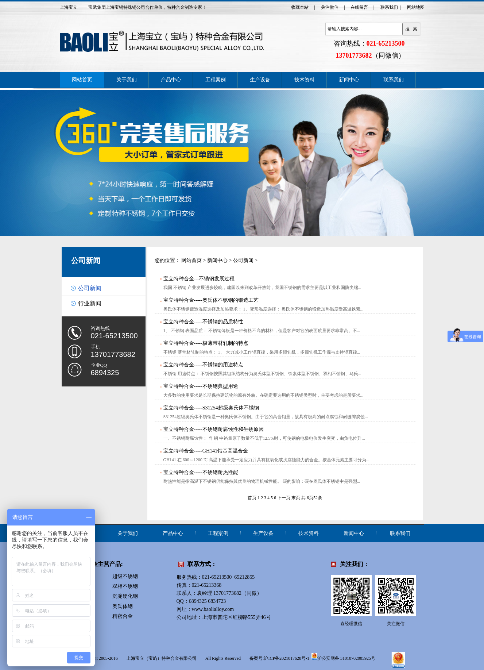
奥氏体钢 (122, 606)
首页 (252, 497)
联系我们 (389, 7)
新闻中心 (349, 79)
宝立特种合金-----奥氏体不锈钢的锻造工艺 (211, 300)
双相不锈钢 (125, 586)
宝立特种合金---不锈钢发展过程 (199, 278)
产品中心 (171, 79)
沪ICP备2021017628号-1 (286, 658)
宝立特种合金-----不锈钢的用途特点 (203, 364)
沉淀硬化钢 (125, 596)
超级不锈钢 (125, 576)
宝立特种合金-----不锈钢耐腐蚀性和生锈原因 (213, 429)
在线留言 (359, 7)
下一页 (283, 497)
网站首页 (82, 79)
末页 (295, 497)
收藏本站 (300, 7)
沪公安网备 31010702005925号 (343, 656)
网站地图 (416, 7)
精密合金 (122, 616)
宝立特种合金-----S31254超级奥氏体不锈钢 (211, 408)
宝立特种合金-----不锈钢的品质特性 (203, 321)
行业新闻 (89, 303)
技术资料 (304, 79)
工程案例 (215, 79)
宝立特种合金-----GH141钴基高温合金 (205, 451)
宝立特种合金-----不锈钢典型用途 (200, 386)
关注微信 (329, 7)
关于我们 (126, 79)
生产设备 (260, 79)
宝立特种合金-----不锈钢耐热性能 (200, 472)
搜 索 (411, 28)
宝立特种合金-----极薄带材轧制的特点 (205, 343)
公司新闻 (85, 261)
